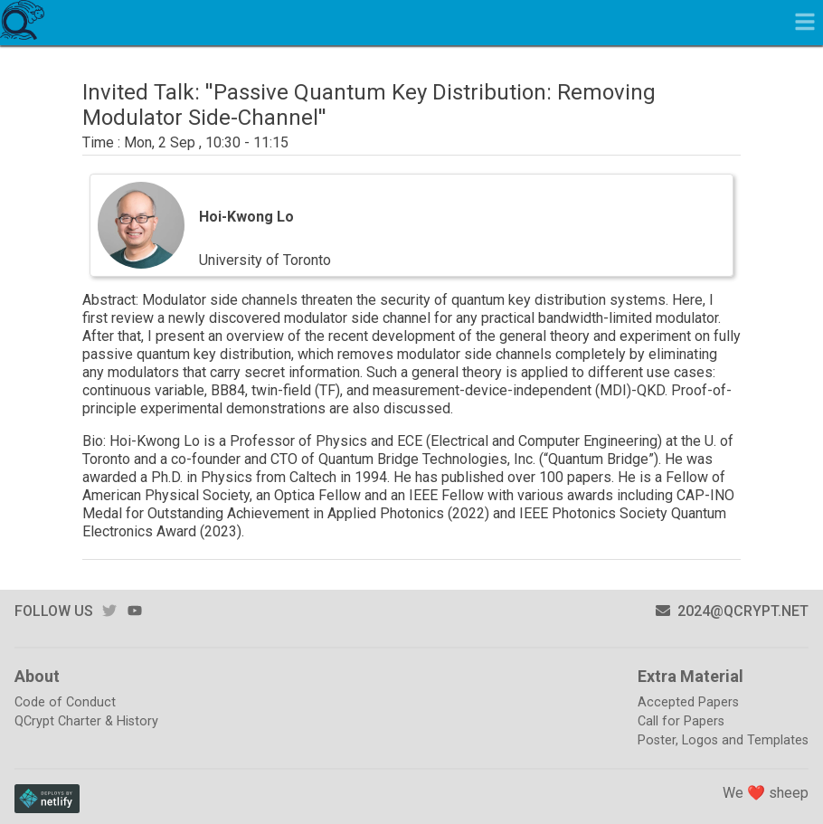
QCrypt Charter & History (86, 721)
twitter (109, 611)
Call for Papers (681, 721)
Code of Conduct (65, 702)
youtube (135, 611)
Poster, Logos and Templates (723, 740)
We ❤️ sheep (766, 792)
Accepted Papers (688, 702)
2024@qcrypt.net (732, 611)
